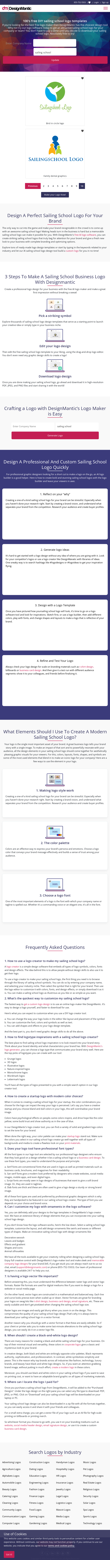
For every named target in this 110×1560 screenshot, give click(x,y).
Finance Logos (36, 1495)
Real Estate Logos (92, 1481)
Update (55, 59)
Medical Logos (63, 1522)
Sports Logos (90, 1515)
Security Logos (90, 1495)
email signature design (55, 1424)
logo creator (13, 965)
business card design (30, 669)
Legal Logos (62, 1495)
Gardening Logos (38, 1522)
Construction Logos (39, 1461)
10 (82, 185)
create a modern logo (63, 1366)
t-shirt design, (87, 666)
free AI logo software (85, 234)
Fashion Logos (36, 1488)
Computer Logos (11, 1522)
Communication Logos (14, 1515)
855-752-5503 (80, 2)
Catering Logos (10, 1495)
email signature (80, 1300)
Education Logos (37, 1475)
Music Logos (89, 1461)
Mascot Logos (63, 1509)
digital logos (43, 1176)
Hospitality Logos (65, 1468)
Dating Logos (36, 1468)
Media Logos (62, 1515)
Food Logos (35, 1509)
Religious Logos (91, 1488)
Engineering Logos (38, 1481)
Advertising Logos (11, 1461)
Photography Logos (93, 1475)
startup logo (73, 1135)
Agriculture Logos (11, 1468)
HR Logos (61, 1475)
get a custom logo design (37, 1003)
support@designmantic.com (31, 1266)
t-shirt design (41, 1300)
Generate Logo (55, 434)
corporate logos (72, 1343)
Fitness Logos (36, 1502)
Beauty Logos (9, 1488)
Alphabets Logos (10, 1475)
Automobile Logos (11, 1481)
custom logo (72, 250)
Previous (33, 185)
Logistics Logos (64, 1502)
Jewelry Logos (63, 1488)
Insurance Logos (64, 1481)
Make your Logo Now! (55, 194)
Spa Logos (88, 1509)
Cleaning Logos (10, 1502)
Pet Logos (88, 1468)
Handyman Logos (65, 1461)
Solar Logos (89, 1502)
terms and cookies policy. (61, 1545)
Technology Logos (92, 1522)
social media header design (28, 1424)
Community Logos (11, 1509)
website (9, 1424)
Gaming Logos (36, 1515)
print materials (72, 1142)
